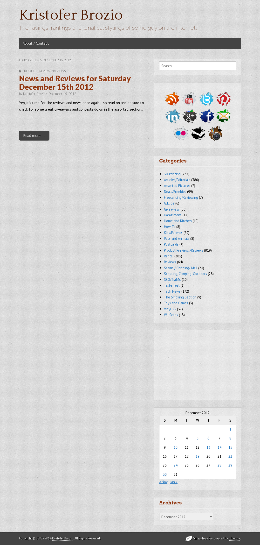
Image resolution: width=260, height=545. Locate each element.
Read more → (34, 135)
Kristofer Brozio (71, 15)
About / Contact (36, 43)
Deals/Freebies (175, 191)
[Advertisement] (197, 363)
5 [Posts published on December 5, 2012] (197, 438)
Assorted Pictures (177, 185)
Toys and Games (176, 303)
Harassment (173, 215)
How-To (169, 226)
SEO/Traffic (172, 279)
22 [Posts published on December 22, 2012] (230, 456)
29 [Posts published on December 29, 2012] (230, 465)
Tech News (172, 291)
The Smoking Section (180, 297)
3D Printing (172, 174)
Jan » (174, 482)
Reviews (170, 262)
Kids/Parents (173, 232)
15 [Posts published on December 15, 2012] (230, 447)
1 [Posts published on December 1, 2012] (230, 429)
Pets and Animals (176, 238)
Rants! (168, 256)
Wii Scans (171, 314)
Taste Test (172, 285)
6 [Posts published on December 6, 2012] (208, 438)
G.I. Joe (169, 203)
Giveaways (172, 209)
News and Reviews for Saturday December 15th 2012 (75, 83)
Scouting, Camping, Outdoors (185, 273)
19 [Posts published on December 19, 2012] (197, 456)
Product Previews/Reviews (44, 71)
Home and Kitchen (178, 221)
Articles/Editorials (177, 179)
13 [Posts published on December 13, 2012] (208, 447)
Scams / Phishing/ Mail (180, 268)
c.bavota (234, 538)
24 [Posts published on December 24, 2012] (176, 465)
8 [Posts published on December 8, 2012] (230, 438)
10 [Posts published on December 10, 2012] (176, 447)
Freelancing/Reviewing (181, 197)
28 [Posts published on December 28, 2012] (219, 465)
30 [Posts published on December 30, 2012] (165, 474)
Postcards (171, 244)
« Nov (163, 482)
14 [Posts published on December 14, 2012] (219, 447)
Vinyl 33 (170, 309)
